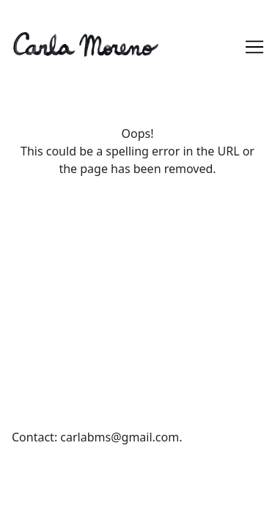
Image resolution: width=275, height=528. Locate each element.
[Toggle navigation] (254, 47)
